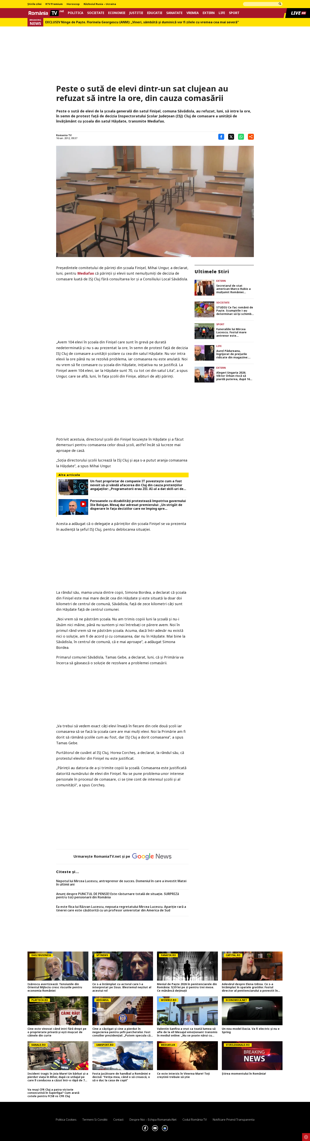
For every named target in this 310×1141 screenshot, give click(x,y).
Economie (116, 13)
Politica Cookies (66, 1119)
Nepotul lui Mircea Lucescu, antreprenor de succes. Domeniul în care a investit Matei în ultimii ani (121, 882)
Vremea (192, 13)
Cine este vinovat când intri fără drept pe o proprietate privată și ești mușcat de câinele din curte (56, 1032)
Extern (209, 13)
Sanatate (174, 13)
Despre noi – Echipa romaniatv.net (153, 1119)
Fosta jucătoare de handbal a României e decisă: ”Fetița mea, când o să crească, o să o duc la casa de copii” (121, 1077)
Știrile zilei (34, 4)
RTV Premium (54, 4)
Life (222, 13)
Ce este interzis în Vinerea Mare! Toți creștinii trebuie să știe (183, 1075)
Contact (118, 1119)
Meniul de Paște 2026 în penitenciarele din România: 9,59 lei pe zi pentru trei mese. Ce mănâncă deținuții (187, 987)
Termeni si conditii (94, 1119)
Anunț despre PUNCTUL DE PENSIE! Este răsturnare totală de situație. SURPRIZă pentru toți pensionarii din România (117, 895)
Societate (95, 13)
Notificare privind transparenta (233, 1119)
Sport (234, 13)
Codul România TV (194, 1119)
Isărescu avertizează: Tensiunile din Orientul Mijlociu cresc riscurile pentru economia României (54, 987)
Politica (75, 13)
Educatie (154, 13)
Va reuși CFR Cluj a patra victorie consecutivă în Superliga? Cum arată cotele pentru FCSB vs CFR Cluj (53, 1093)
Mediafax (85, 273)
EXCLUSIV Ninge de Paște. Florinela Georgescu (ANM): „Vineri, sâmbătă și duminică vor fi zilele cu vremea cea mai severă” (142, 22)
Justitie (136, 13)
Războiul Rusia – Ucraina (100, 4)
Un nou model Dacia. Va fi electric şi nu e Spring (251, 1030)
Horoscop (73, 4)
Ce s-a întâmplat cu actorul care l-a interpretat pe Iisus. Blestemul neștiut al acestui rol (121, 987)
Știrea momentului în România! (244, 1073)
